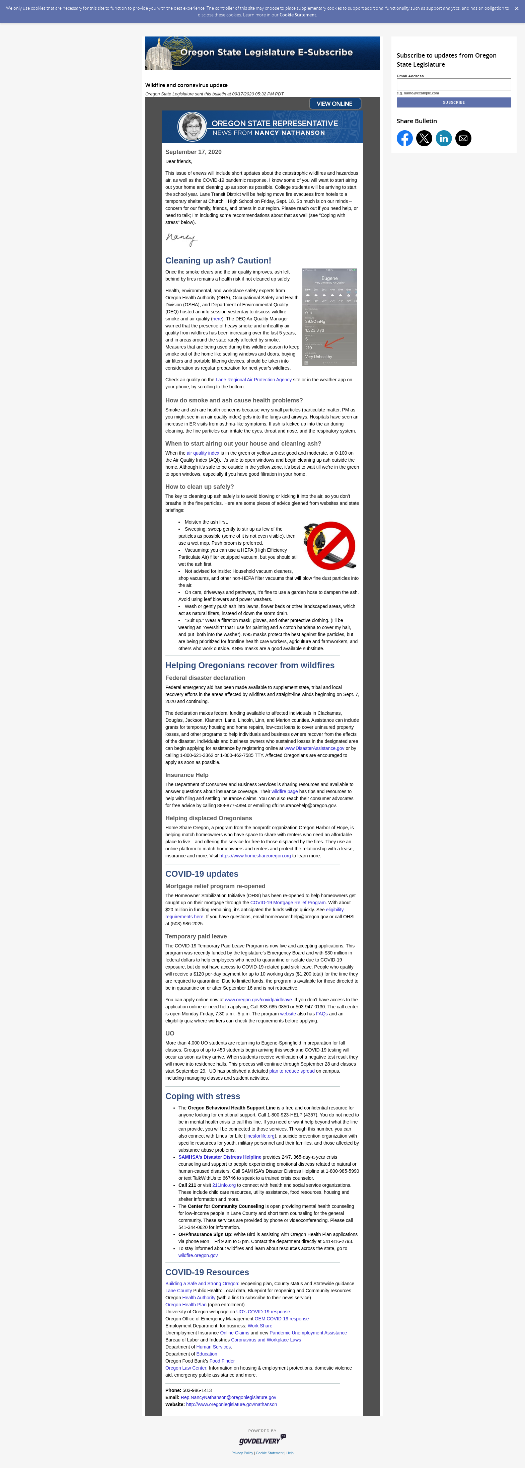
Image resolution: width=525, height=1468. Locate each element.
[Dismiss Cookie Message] (516, 6)
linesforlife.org (260, 1136)
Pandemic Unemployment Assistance (308, 1332)
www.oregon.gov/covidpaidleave (258, 999)
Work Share (260, 1325)
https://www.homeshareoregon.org (254, 855)
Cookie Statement (298, 15)
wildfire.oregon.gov (198, 1255)
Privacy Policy (242, 1453)
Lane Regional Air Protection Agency (253, 379)
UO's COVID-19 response (263, 1311)
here (217, 318)
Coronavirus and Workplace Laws (266, 1339)
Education (207, 1354)
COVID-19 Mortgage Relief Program (288, 902)
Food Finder (222, 1361)
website (288, 1013)
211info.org (224, 1185)
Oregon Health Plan (186, 1304)
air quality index (203, 453)
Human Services (214, 1346)
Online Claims (234, 1332)
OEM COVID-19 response (282, 1318)
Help (289, 1453)
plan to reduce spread (292, 1071)
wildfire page (285, 791)
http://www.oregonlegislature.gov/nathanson (231, 1404)
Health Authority (199, 1297)
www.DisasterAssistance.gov (315, 748)
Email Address (410, 76)
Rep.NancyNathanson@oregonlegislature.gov (228, 1397)
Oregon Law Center (185, 1368)
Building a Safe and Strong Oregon (201, 1283)
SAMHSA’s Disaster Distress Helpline (219, 1157)
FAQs (322, 1013)
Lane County (178, 1290)
